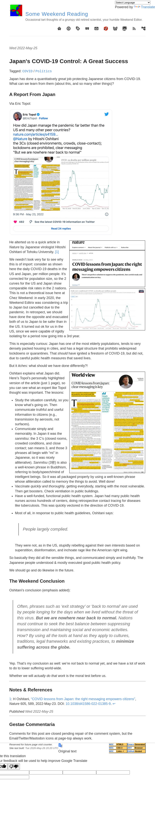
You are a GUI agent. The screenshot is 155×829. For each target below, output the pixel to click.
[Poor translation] (14, 766)
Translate (144, 7)
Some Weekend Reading (56, 14)
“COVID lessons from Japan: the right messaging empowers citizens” (83, 699)
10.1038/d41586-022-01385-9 (88, 704)
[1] (57, 252)
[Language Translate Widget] (132, 2)
